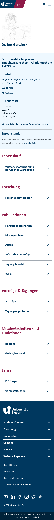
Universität (10, 436)
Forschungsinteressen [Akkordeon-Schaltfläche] (18, 197)
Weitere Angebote (14, 456)
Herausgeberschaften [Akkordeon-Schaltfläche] (18, 225)
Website (9, 93)
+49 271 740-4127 (13, 83)
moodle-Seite (30, 143)
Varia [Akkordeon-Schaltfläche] (8, 273)
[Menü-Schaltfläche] (44, 4)
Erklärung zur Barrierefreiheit (17, 484)
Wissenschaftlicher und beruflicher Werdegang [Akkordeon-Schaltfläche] (19, 169)
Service (7, 449)
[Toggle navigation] (49, 4)
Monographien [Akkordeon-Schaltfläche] (14, 235)
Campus (8, 442)
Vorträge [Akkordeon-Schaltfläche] (10, 301)
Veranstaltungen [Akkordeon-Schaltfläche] (15, 391)
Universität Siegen (19, 505)
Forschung (9, 429)
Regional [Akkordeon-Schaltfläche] (10, 343)
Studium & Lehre (13, 422)
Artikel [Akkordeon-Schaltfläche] (9, 245)
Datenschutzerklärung (13, 478)
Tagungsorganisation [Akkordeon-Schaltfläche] (17, 311)
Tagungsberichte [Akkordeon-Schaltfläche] (15, 264)
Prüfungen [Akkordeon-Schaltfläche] (11, 381)
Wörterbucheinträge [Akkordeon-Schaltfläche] (18, 254)
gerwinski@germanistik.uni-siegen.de (22, 79)
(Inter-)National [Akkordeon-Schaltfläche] (15, 353)
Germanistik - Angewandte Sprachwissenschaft (25, 124)
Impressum (8, 472)
